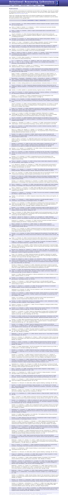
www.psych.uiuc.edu (43, 494)
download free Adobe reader (21, 13)
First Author (31, 20)
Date (37, 20)
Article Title (42, 20)
